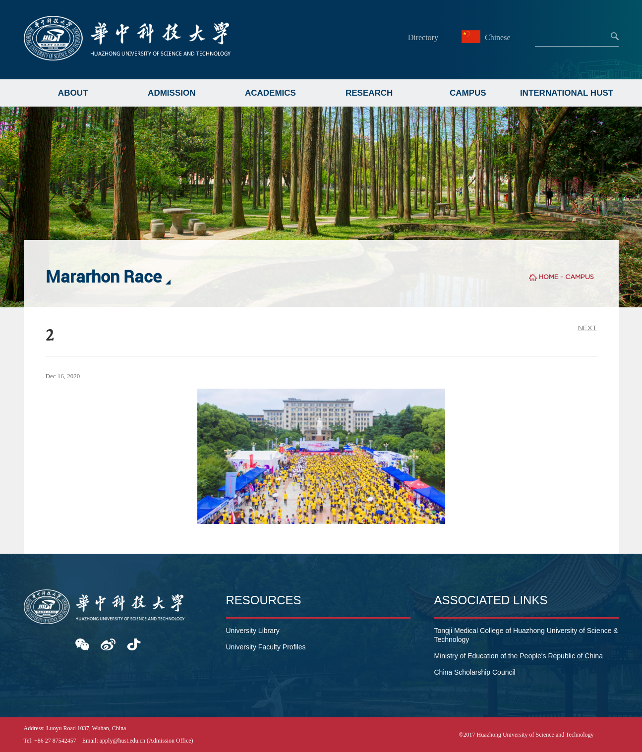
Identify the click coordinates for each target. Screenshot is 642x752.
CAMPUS (468, 93)
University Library (253, 631)
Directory (423, 37)
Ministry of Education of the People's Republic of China (518, 656)
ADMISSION (171, 93)
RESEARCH (369, 93)
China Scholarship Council (475, 672)
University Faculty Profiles (266, 647)
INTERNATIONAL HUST (566, 93)
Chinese (487, 37)
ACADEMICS (270, 93)
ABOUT (73, 93)
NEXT (587, 328)
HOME (548, 277)
